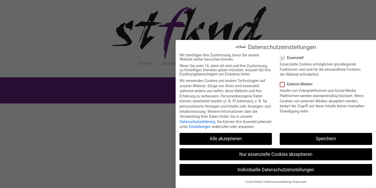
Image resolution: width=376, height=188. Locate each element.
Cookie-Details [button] (253, 182)
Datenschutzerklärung (197, 122)
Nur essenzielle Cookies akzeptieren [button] (275, 154)
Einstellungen (200, 127)
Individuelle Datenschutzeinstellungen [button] (275, 169)
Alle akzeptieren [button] (226, 138)
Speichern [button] (326, 138)
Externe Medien (298, 84)
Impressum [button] (300, 182)
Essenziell (293, 58)
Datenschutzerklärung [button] (277, 182)
